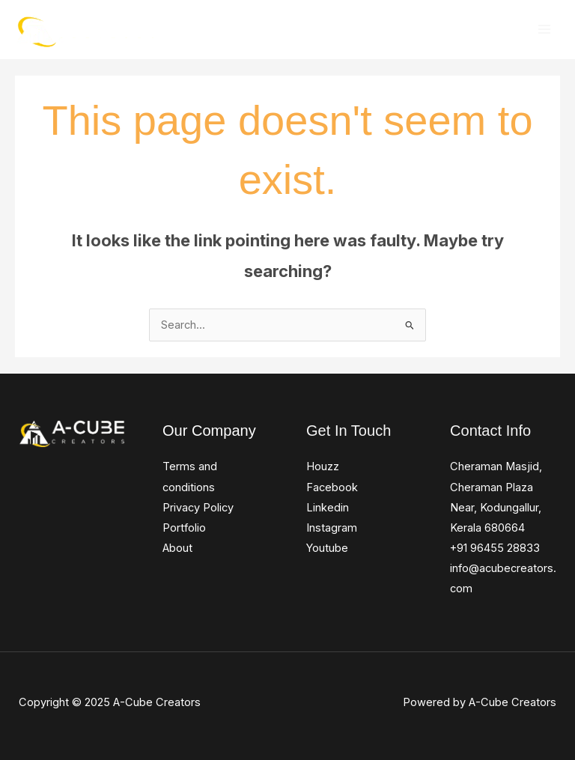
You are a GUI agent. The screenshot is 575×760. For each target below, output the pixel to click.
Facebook (332, 487)
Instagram (331, 528)
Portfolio (184, 528)
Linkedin (327, 507)
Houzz (322, 466)
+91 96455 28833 (495, 548)
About (177, 548)
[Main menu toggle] (544, 29)
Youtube (327, 548)
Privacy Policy (198, 507)
